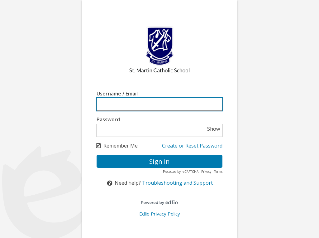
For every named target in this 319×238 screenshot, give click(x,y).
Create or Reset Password (192, 145)
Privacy (206, 171)
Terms (218, 171)
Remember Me (120, 145)
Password (108, 119)
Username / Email (117, 93)
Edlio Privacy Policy (159, 214)
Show (213, 128)
